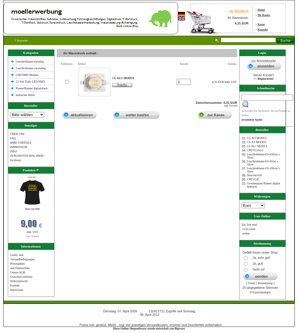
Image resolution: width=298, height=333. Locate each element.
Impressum (16, 289)
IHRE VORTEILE (21, 142)
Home (261, 9)
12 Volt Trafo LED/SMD (30, 81)
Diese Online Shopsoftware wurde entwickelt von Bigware (149, 328)
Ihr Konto (264, 15)
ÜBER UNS (17, 134)
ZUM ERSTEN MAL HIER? (27, 155)
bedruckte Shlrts (25, 95)
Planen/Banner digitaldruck (32, 88)
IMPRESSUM (18, 147)
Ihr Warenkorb (239, 11)
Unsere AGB (17, 272)
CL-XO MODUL (257, 138)
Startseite (21, 40)
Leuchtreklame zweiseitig (31, 68)
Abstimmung (265, 283)
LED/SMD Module (27, 74)
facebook (15, 160)
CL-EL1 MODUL (257, 146)
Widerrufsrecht (19, 281)
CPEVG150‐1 (255, 150)
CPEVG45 (253, 179)
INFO (13, 151)
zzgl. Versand (32, 236)
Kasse (261, 24)
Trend (251, 283)
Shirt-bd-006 (32, 209)
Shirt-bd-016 (254, 175)
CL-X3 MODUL (257, 142)
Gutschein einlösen (21, 276)
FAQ (13, 138)
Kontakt (263, 29)
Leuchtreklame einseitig (30, 61)
